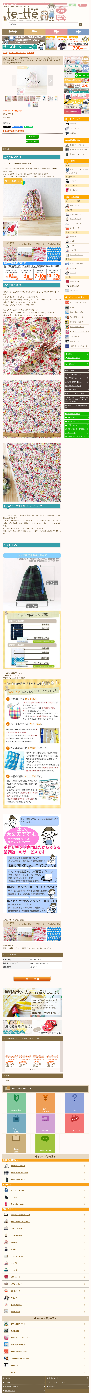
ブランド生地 (74, 336)
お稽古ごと (11, 1365)
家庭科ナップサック (77, 145)
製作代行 (73, 123)
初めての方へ (16, 1110)
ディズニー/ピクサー (77, 322)
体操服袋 (73, 236)
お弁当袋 (73, 245)
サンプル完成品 (16, 1130)
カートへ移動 (32, 979)
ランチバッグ (74, 228)
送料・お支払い (45, 1110)
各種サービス (74, 286)
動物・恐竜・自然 (76, 312)
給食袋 (72, 241)
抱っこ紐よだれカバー (15, 1204)
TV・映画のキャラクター (16, 1358)
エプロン (73, 268)
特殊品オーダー (75, 133)
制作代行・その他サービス (17, 1214)
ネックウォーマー (76, 263)
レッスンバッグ (75, 214)
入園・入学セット (76, 205)
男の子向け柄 (78, 32)
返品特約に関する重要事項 (13, 131)
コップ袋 (73, 250)
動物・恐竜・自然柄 (14, 1344)
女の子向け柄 (56, 32)
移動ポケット (74, 281)
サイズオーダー (75, 128)
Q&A (75, 1110)
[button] (14, 80)
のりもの (73, 307)
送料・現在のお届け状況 (20, 1088)
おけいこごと (74, 341)
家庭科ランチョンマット (78, 150)
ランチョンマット (76, 255)
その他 (13, 1372)
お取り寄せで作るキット (78, 346)
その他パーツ (74, 290)
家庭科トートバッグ (77, 154)
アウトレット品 (74, 1130)
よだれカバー (74, 190)
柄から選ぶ (34, 32)
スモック (73, 273)
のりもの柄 (11, 1330)
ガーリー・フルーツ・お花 (79, 332)
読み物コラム (16, 1150)
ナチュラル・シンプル (78, 302)
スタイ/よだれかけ (14, 1190)
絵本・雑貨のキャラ (77, 327)
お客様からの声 (45, 1150)
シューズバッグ (75, 219)
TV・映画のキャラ (76, 317)
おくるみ (73, 181)
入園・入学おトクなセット (17, 1221)
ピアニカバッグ (75, 223)
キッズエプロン (13, 1304)
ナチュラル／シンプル (15, 1351)
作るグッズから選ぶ (13, 32)
